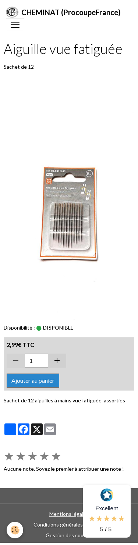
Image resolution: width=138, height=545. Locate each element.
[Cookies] (15, 530)
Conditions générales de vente (69, 524)
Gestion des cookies (69, 535)
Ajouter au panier (32, 380)
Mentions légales (69, 514)
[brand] (63, 12)
